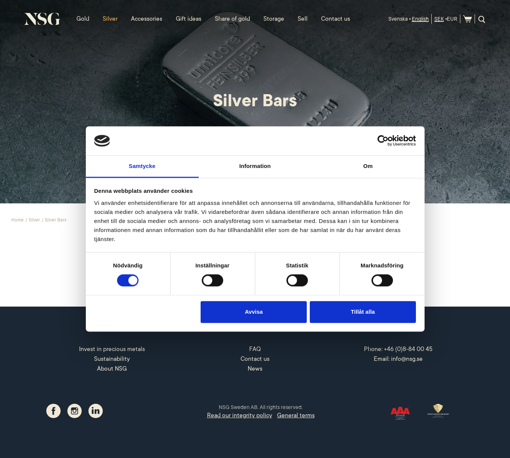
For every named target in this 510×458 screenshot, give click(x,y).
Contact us (335, 19)
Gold (82, 19)
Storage (273, 19)
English (420, 18)
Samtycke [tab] (142, 166)
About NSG (112, 369)
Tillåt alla (363, 311)
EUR (452, 18)
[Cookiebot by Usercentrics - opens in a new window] (383, 141)
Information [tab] (255, 166)
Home (18, 220)
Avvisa (254, 311)
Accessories (146, 19)
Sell (303, 19)
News (255, 369)
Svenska (398, 18)
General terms (296, 415)
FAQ (255, 349)
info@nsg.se (407, 359)
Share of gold (232, 19)
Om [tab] (368, 166)
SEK (439, 18)
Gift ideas (188, 19)
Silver (110, 19)
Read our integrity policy (239, 415)
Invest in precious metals (112, 349)
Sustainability (112, 359)
